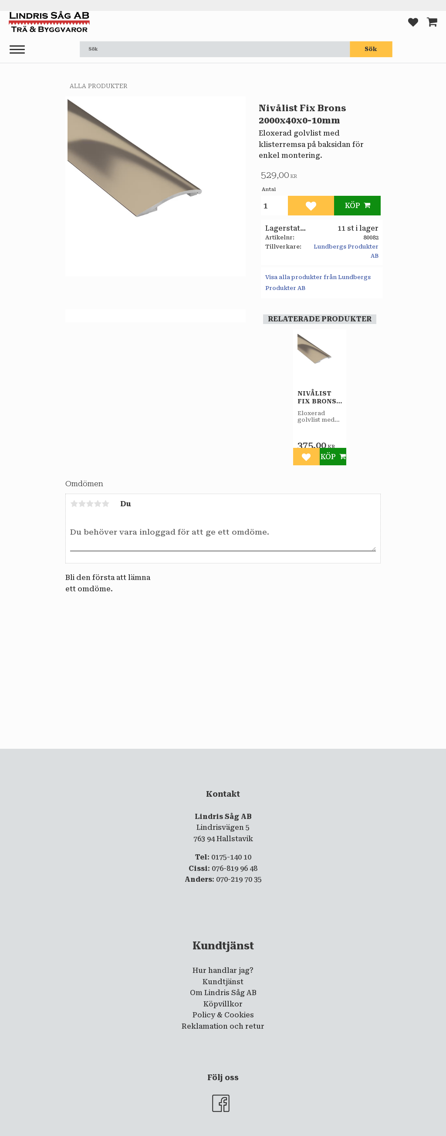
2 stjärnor (82, 504)
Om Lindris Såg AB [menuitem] (223, 993)
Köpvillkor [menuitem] (223, 1004)
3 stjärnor (90, 504)
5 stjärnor (105, 504)
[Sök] (371, 49)
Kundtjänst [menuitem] (223, 982)
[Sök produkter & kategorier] (215, 49)
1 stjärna (74, 504)
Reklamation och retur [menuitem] (223, 1026)
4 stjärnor (97, 504)
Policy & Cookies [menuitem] (223, 1015)
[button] (17, 50)
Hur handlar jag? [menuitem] (223, 970)
